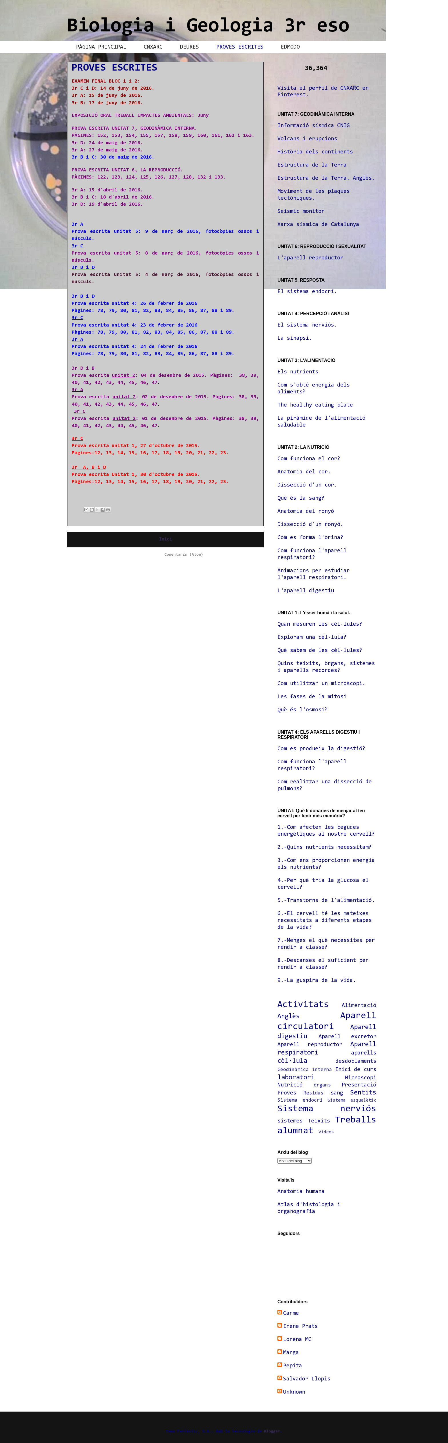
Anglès (288, 1016)
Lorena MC (297, 1339)
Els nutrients (297, 372)
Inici (165, 539)
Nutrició (290, 1085)
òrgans (322, 1085)
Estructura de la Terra (312, 165)
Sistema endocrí (300, 1100)
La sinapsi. (294, 338)
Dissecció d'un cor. (307, 485)
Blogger (272, 1432)
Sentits (363, 1092)
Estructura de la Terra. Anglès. (326, 178)
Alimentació (359, 1005)
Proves (286, 1093)
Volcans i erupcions (307, 139)
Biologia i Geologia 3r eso (208, 27)
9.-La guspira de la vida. (316, 980)
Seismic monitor (301, 211)
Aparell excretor (348, 1037)
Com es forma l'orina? (310, 538)
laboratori (296, 1077)
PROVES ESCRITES (239, 47)
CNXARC (153, 47)
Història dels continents (315, 152)
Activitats (303, 1004)
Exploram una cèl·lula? (312, 637)
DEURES (189, 47)
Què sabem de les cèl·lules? (319, 650)
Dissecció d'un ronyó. (310, 524)
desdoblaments (355, 1061)
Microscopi (360, 1078)
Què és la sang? (301, 498)
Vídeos (326, 1132)
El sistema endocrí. (307, 292)
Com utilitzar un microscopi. (321, 684)
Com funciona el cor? (308, 459)
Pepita (292, 1366)
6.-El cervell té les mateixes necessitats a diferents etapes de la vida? (324, 920)
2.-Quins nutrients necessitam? (324, 847)
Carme (291, 1313)
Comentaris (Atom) (183, 555)
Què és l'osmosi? (302, 710)
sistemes (290, 1121)
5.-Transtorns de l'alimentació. (326, 900)
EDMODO (290, 47)
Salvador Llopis (306, 1379)
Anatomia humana (301, 1191)
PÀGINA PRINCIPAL (101, 47)
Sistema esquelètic (352, 1100)
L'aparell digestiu (305, 591)
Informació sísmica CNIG (313, 126)
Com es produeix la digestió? (321, 749)
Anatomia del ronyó (305, 511)
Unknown (294, 1392)
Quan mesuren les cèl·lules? (319, 624)
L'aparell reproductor (310, 258)
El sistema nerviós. (307, 325)
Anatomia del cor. (304, 472)
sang (337, 1093)
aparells (363, 1053)
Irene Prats (300, 1326)
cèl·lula (292, 1061)
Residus (313, 1093)
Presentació (359, 1085)
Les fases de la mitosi (312, 697)
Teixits (319, 1121)
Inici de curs (356, 1069)
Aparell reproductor (309, 1045)
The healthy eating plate (315, 405)
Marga (291, 1353)
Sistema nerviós (326, 1109)
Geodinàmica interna (304, 1069)
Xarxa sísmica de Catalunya (318, 224)
